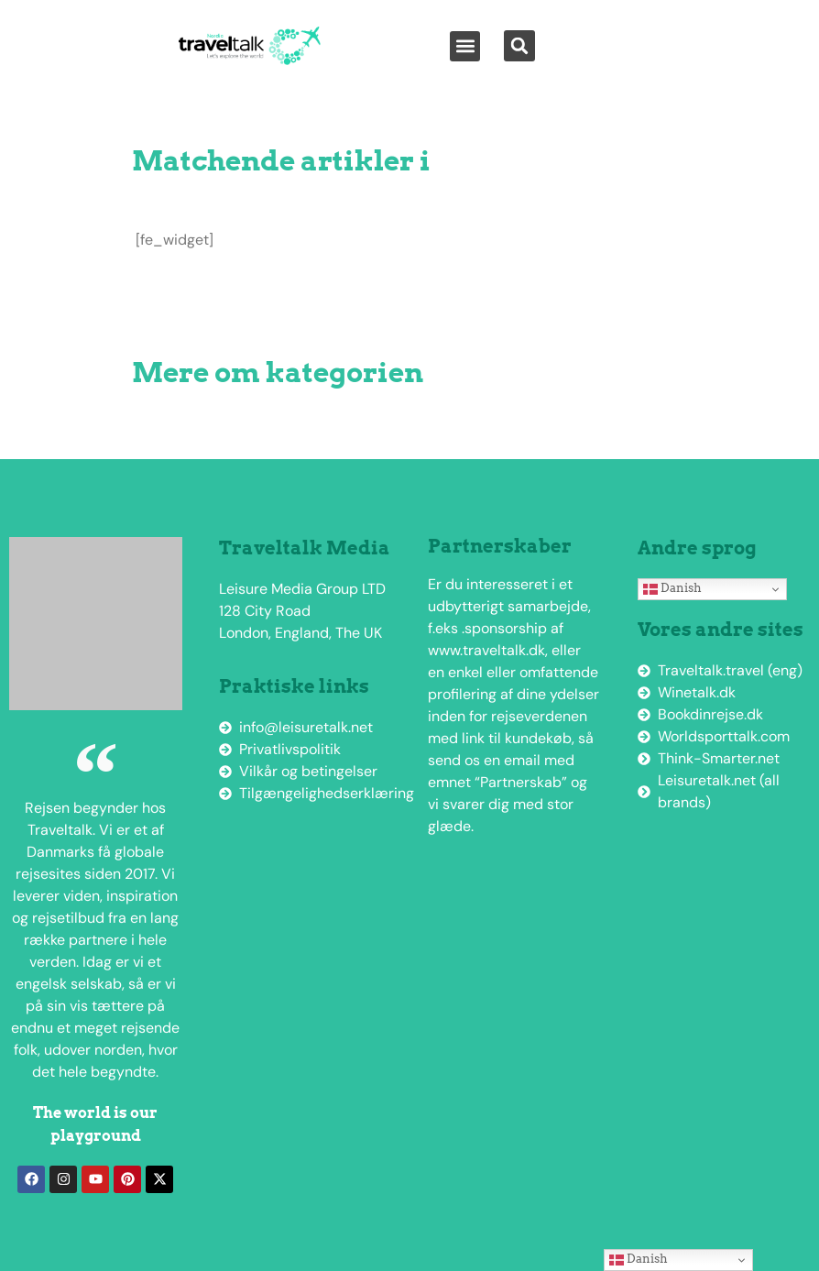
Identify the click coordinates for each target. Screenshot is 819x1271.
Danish (672, 588)
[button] (465, 46)
